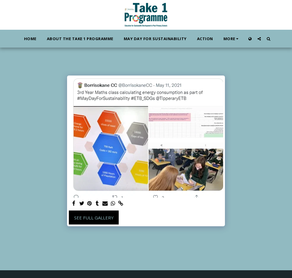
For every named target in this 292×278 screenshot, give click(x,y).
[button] (259, 39)
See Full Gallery (94, 218)
